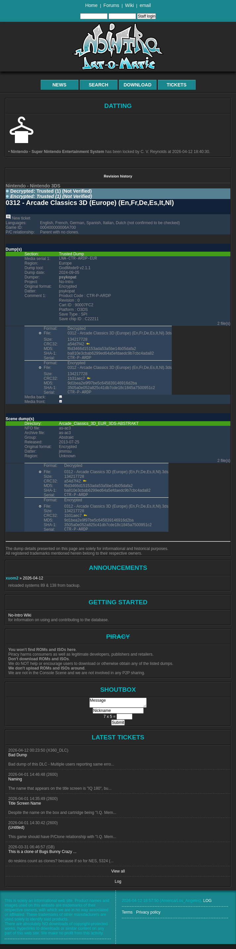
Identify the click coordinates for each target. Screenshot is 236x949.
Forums (111, 5)
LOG (207, 905)
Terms (127, 917)
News (60, 84)
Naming (15, 784)
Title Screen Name (24, 808)
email (145, 5)
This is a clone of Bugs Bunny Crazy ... (42, 856)
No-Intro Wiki (19, 620)
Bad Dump (17, 760)
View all (118, 876)
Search (98, 84)
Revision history (118, 176)
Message (118, 708)
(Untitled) (16, 832)
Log (118, 886)
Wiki (129, 5)
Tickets (177, 84)
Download (138, 84)
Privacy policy (148, 917)
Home (91, 5)
